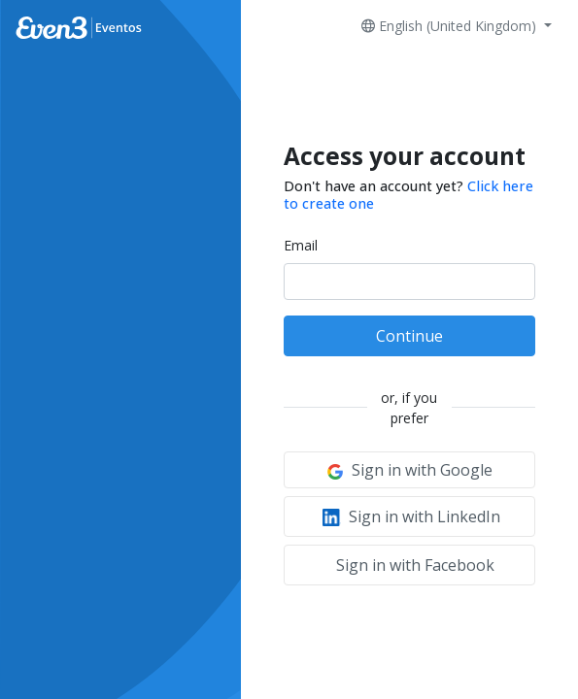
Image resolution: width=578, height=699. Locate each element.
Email (301, 245)
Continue (409, 336)
